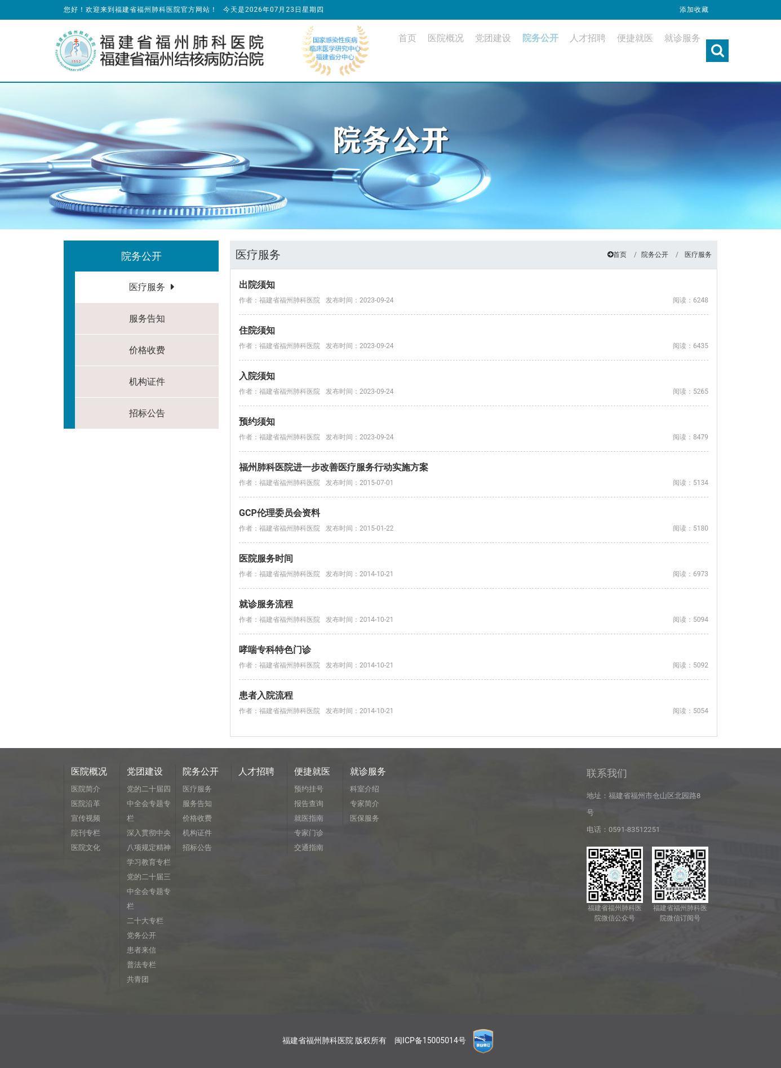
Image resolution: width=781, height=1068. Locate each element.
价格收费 (147, 350)
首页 (620, 255)
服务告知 (147, 318)
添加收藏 (694, 10)
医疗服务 (147, 287)
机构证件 (147, 381)
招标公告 (147, 413)
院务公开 (654, 255)
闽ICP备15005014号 (430, 1040)
